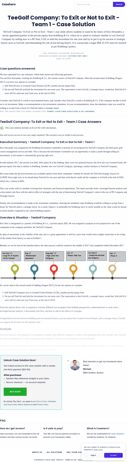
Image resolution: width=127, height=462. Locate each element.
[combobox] (93, 4)
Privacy (60, 460)
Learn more (98, 449)
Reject (93, 455)
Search (119, 4)
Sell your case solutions (81, 452)
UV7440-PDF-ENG (77, 56)
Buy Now (15, 391)
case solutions (117, 434)
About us (37, 452)
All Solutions (54, 452)
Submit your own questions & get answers (71, 111)
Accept (113, 455)
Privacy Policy (42, 405)
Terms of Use (41, 401)
